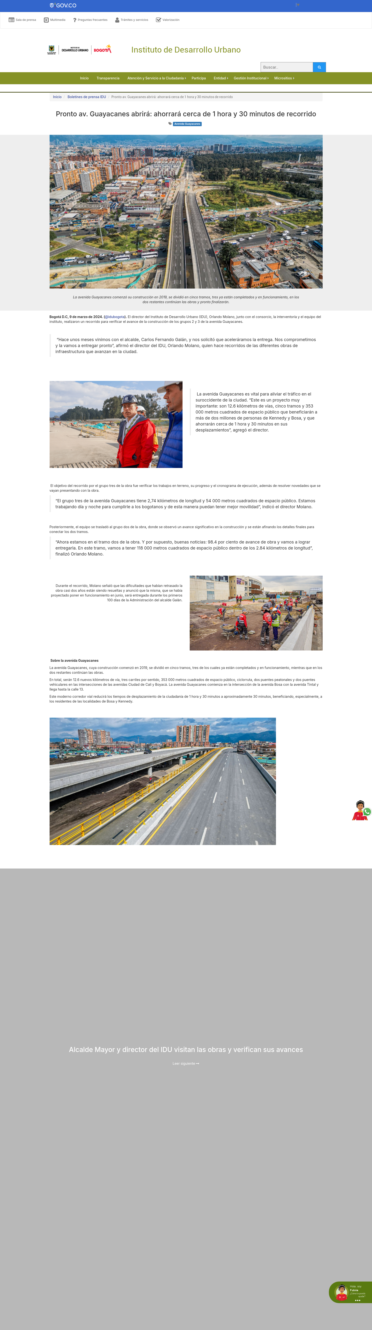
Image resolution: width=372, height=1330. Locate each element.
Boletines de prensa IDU (87, 97)
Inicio (57, 97)
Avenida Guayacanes (187, 123)
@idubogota (114, 317)
